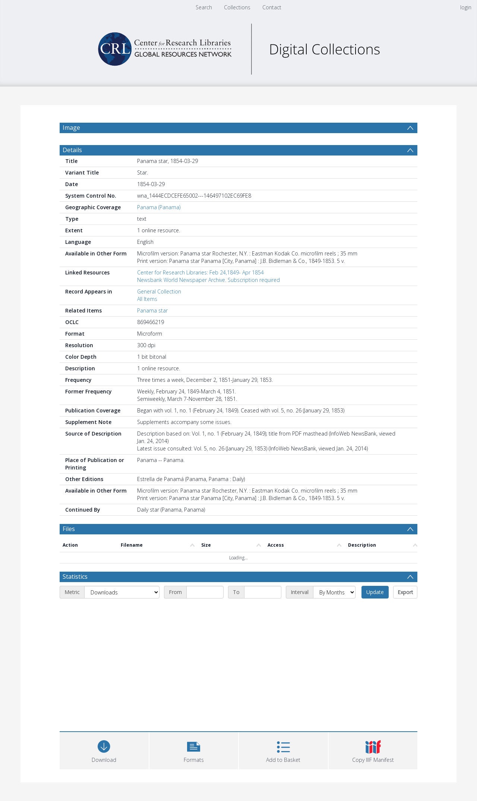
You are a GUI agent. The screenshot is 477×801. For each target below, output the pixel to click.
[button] (193, 749)
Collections (237, 7)
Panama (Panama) (158, 207)
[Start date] (205, 592)
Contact (271, 7)
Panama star (152, 310)
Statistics (75, 576)
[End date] (262, 592)
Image (71, 127)
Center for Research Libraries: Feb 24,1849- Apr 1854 (200, 272)
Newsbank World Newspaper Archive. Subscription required (208, 279)
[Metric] (121, 592)
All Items (147, 298)
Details (72, 150)
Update (375, 592)
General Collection (159, 291)
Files (69, 529)
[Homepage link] (238, 47)
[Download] (104, 749)
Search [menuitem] (204, 7)
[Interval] (334, 592)
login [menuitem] (465, 7)
